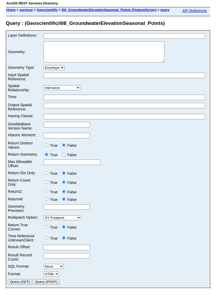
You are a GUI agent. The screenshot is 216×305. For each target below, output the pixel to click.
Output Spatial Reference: (20, 111)
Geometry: (16, 54)
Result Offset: (19, 251)
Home (11, 10)
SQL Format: (18, 270)
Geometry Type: (21, 71)
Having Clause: (21, 120)
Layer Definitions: (22, 35)
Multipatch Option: (23, 221)
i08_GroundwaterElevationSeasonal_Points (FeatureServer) (109, 10)
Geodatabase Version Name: (20, 130)
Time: (12, 101)
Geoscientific (47, 10)
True (52, 149)
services (26, 10)
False (69, 149)
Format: (14, 278)
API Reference (194, 11)
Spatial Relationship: (19, 92)
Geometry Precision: (16, 212)
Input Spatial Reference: (18, 81)
